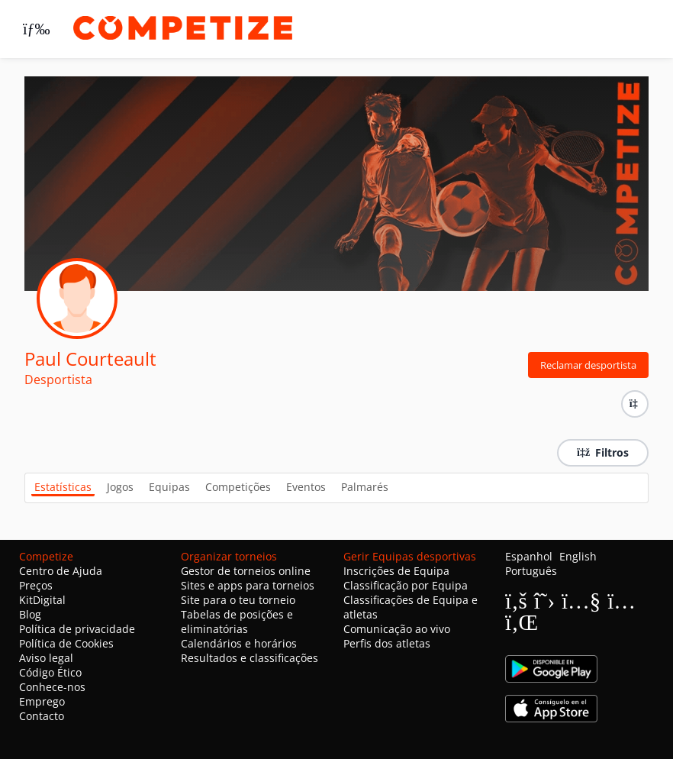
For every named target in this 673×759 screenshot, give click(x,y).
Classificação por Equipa (405, 585)
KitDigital (42, 600)
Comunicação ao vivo (396, 629)
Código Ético (50, 672)
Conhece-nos (52, 687)
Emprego (42, 701)
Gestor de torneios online (246, 571)
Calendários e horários (239, 643)
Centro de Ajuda (60, 571)
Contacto (41, 716)
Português (531, 571)
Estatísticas (63, 487)
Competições (238, 487)
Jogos (120, 487)
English (578, 556)
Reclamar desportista (588, 365)
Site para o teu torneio (238, 600)
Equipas (169, 487)
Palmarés (364, 487)
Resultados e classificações (249, 658)
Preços (36, 585)
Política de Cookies (66, 643)
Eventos (306, 487)
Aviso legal (46, 658)
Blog (30, 614)
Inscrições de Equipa (396, 571)
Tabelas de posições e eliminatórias (237, 621)
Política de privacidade (77, 629)
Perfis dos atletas (386, 643)
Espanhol (528, 556)
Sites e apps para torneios (247, 585)
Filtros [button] (603, 452)
